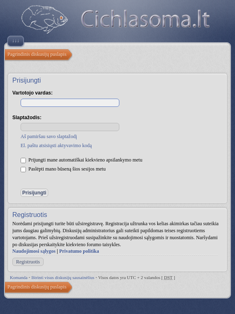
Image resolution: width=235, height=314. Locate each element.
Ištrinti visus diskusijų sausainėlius (62, 277)
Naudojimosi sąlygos (34, 251)
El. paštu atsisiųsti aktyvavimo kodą (56, 145)
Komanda (19, 277)
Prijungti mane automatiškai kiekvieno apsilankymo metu (81, 160)
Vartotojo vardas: (32, 93)
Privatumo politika (79, 251)
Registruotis (28, 262)
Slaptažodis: (27, 117)
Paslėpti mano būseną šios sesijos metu (63, 169)
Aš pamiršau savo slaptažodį (49, 136)
